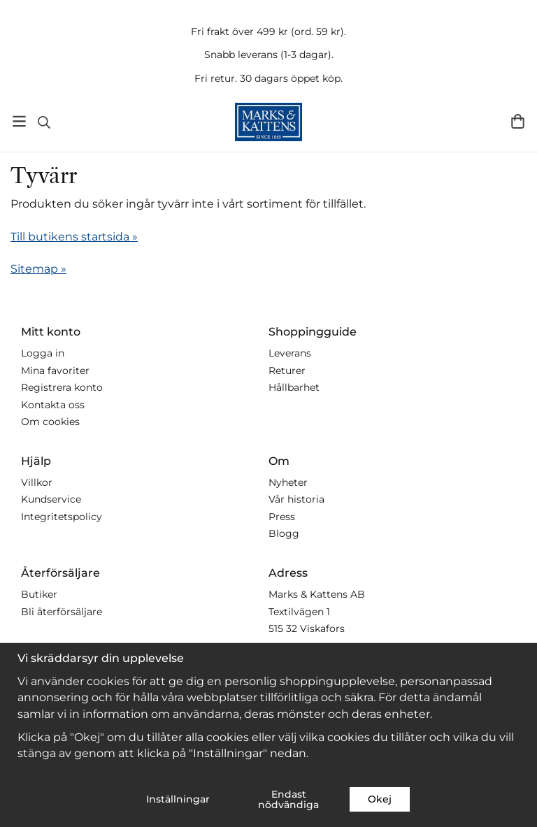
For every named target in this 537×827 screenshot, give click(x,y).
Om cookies (50, 421)
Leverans (289, 353)
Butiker (39, 594)
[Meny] (19, 121)
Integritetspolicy (61, 516)
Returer (287, 370)
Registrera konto (62, 387)
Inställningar (178, 799)
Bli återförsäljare (61, 611)
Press (281, 516)
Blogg (283, 533)
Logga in (42, 353)
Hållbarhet (294, 387)
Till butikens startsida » (74, 236)
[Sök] (43, 122)
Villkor (36, 482)
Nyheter (288, 482)
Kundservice (51, 499)
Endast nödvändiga (288, 799)
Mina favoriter (55, 370)
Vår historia (296, 499)
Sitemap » (38, 268)
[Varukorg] (518, 121)
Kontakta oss (53, 404)
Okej (380, 799)
